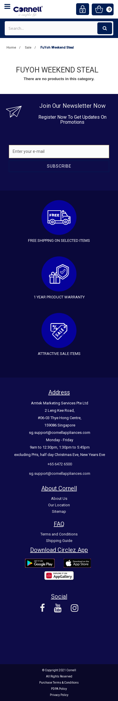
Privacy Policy (59, 695)
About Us (59, 498)
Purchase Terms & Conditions (59, 682)
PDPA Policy (59, 688)
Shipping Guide (59, 540)
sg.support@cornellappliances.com (59, 473)
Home (11, 47)
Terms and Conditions (59, 534)
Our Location (59, 505)
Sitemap (59, 511)
